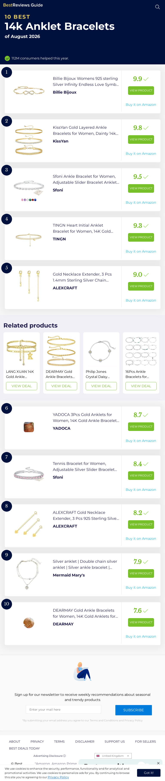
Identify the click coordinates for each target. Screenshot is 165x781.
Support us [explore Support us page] (115, 741)
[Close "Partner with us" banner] (158, 763)
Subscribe (133, 710)
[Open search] (157, 7)
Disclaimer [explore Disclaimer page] (84, 741)
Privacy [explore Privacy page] (37, 741)
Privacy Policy (58, 777)
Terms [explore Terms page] (59, 741)
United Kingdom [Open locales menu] (112, 755)
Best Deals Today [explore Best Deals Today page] (24, 748)
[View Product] (82, 91)
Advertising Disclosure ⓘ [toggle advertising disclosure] (50, 755)
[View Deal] (21, 363)
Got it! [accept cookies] (149, 773)
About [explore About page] (14, 741)
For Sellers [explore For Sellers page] (145, 741)
